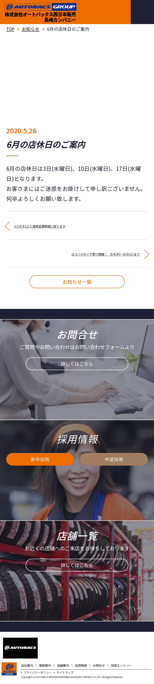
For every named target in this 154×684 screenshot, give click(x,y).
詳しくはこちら (77, 371)
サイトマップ (63, 677)
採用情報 (81, 670)
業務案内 (45, 670)
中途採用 (114, 466)
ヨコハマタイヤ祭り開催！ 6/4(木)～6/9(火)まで (77, 253)
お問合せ (99, 670)
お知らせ (31, 29)
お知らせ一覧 (77, 284)
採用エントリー (121, 670)
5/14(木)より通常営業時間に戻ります (61, 225)
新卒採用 (40, 466)
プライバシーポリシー (36, 677)
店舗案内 (63, 670)
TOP (10, 29)
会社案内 (27, 670)
